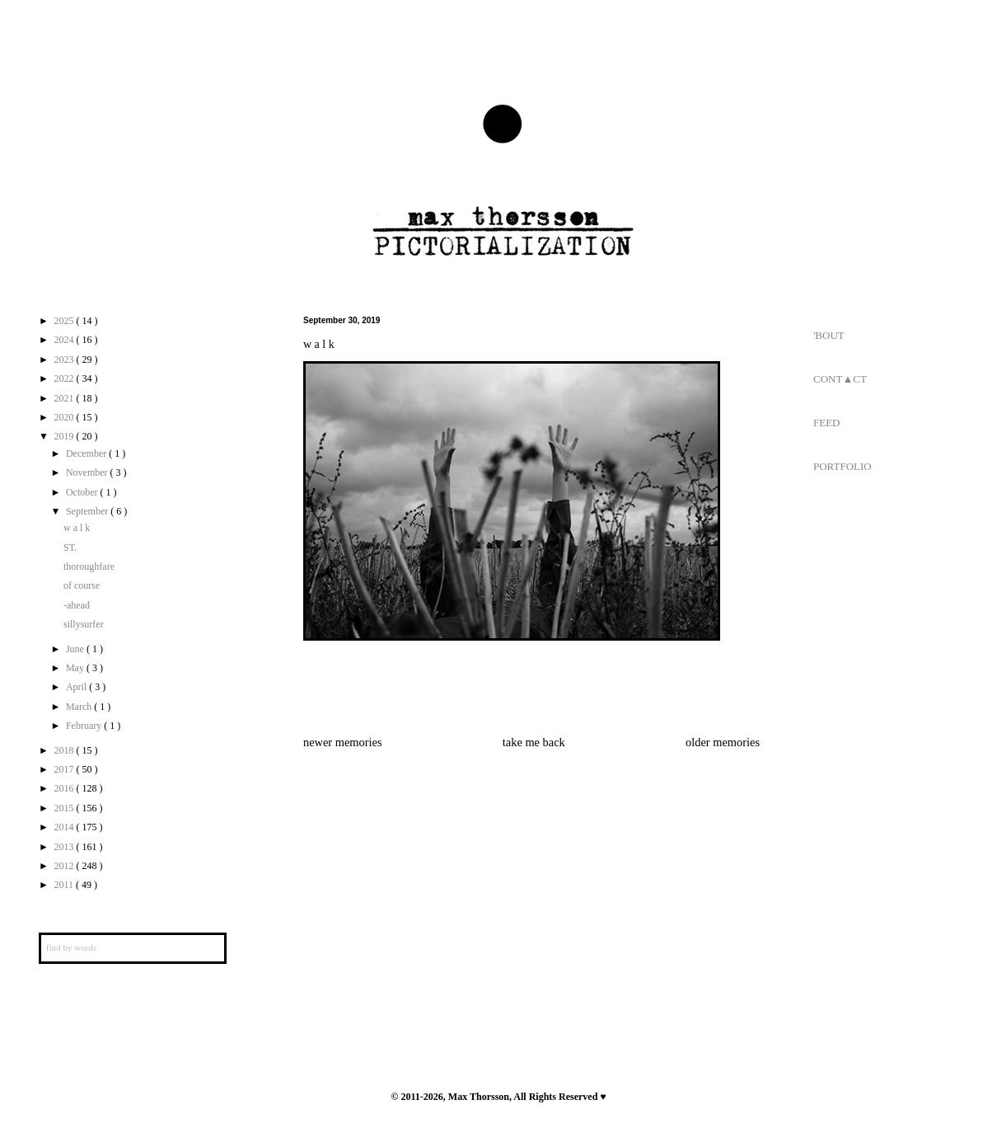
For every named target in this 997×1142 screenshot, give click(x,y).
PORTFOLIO (842, 466)
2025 (65, 321)
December (87, 453)
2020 (65, 417)
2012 (65, 866)
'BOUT (829, 335)
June (76, 649)
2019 (65, 436)
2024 (65, 339)
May (76, 668)
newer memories (342, 742)
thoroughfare (89, 566)
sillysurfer (83, 624)
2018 (65, 750)
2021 (65, 398)
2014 (65, 827)
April (77, 687)
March (80, 706)
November (88, 472)
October (83, 492)
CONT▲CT (840, 379)
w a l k (76, 527)
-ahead (76, 605)
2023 (65, 359)
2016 (65, 788)
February (85, 725)
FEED (826, 422)
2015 (65, 808)
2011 (65, 885)
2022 (65, 378)
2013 (65, 847)
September (88, 511)
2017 (65, 769)
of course (81, 585)
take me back (534, 742)
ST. (70, 547)
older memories (723, 742)
